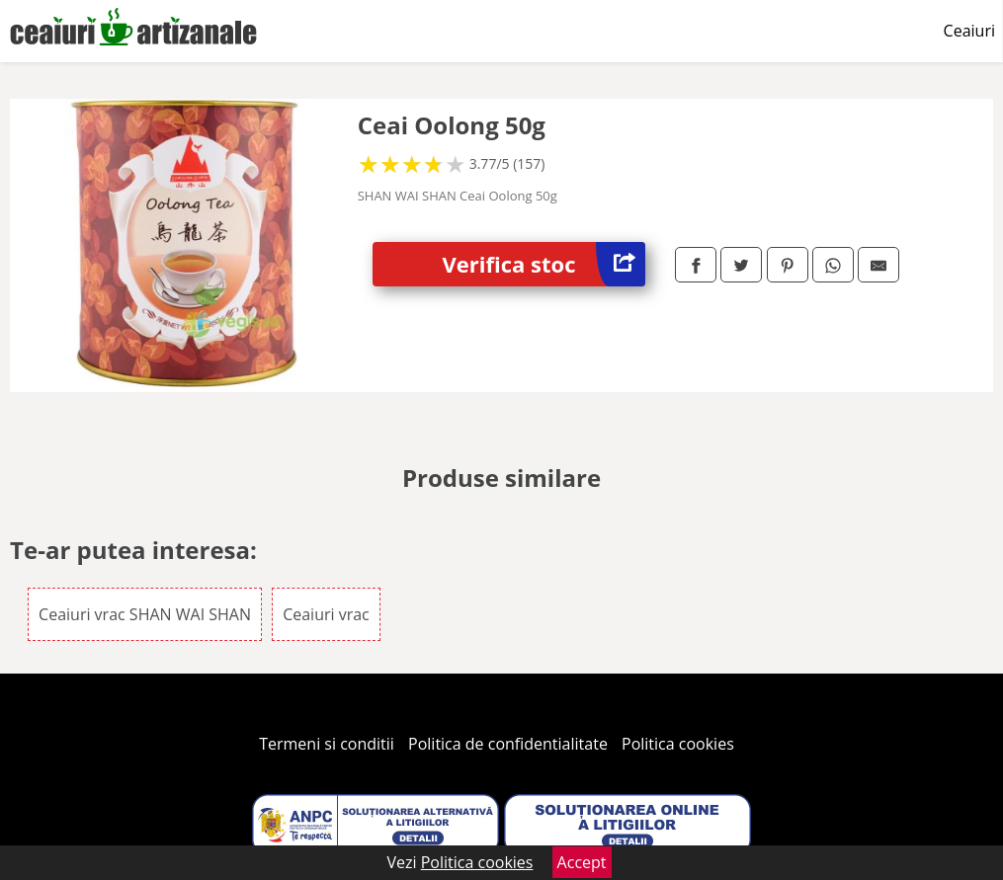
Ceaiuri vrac (326, 614)
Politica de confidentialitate (508, 744)
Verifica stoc (544, 264)
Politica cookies (678, 744)
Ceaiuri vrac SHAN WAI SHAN (145, 614)
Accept (582, 862)
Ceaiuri (969, 30)
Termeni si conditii (326, 744)
